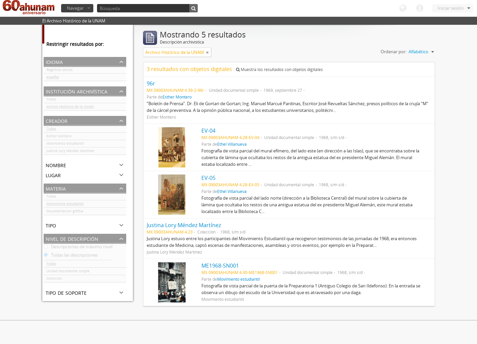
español (52, 78)
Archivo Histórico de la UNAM (70, 108)
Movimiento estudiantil (65, 144)
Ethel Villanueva (232, 144)
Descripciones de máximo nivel (78, 248)
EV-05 (208, 178)
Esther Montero (58, 137)
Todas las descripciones (71, 256)
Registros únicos (59, 71)
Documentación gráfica (64, 212)
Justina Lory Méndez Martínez (70, 152)
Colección (54, 279)
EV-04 (208, 130)
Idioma (402, 8)
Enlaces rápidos (419, 8)
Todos (51, 100)
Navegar (75, 8)
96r (151, 83)
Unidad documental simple (68, 272)
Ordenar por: (394, 52)
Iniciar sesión (451, 8)
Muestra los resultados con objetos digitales (279, 69)
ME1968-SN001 (220, 265)
